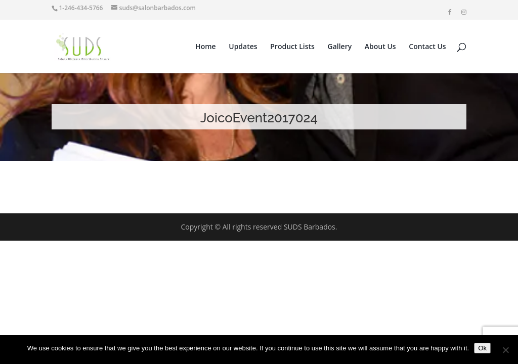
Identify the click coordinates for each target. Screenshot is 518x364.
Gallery (340, 47)
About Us (380, 47)
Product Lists (292, 47)
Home (205, 47)
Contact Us (427, 47)
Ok (482, 348)
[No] (505, 350)
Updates (243, 47)
